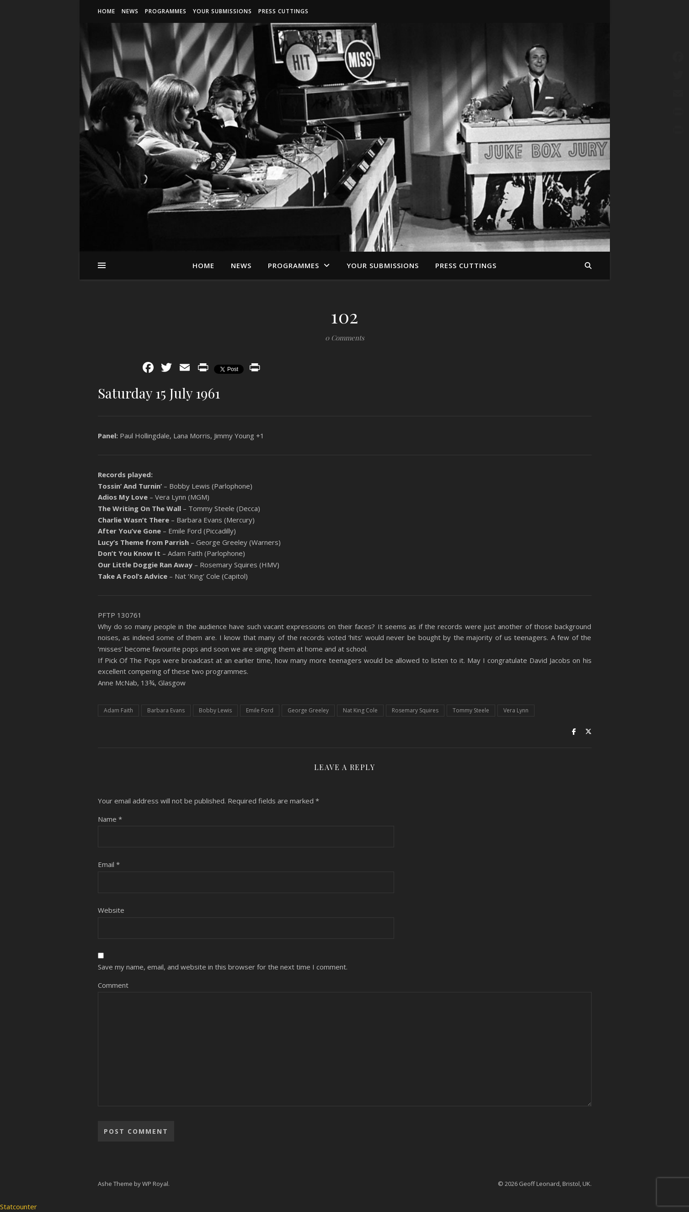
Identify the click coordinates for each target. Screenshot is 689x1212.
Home (106, 11)
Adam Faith (118, 710)
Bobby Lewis (215, 710)
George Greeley (308, 710)
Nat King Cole (360, 710)
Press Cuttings (283, 11)
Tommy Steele (471, 710)
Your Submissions (222, 11)
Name (110, 819)
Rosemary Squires (415, 710)
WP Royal (155, 1184)
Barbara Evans (166, 710)
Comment (113, 985)
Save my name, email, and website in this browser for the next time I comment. (222, 966)
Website (111, 910)
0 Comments (344, 337)
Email (109, 864)
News (130, 11)
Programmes (166, 11)
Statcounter (18, 1206)
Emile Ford (259, 710)
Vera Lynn (516, 710)
